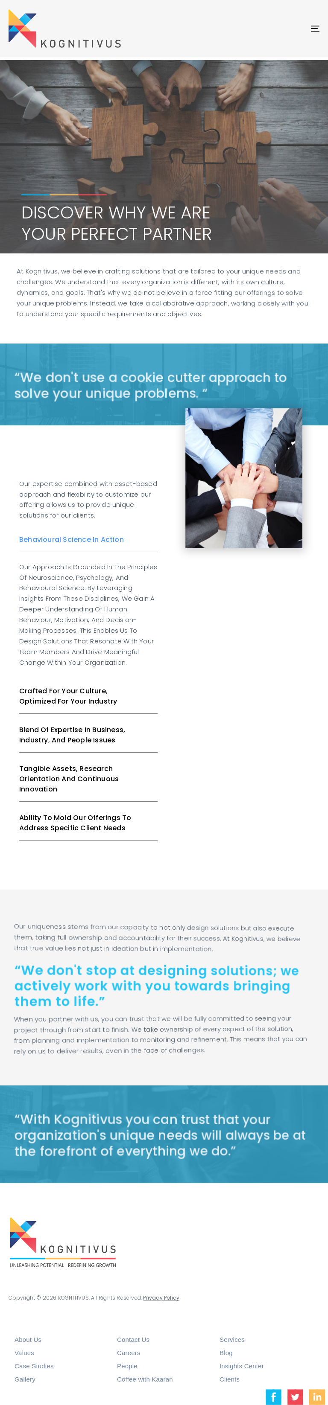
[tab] (88, 540)
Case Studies (34, 1366)
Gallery (25, 1379)
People (127, 1366)
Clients (230, 1379)
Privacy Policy (155, 1297)
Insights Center (242, 1366)
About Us (28, 1339)
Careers (129, 1352)
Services (232, 1339)
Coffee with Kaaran (145, 1379)
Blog (226, 1352)
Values (24, 1352)
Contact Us (133, 1339)
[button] (88, 540)
